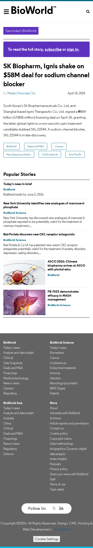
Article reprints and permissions (69, 423)
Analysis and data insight (18, 353)
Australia (8, 418)
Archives (55, 418)
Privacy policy (59, 469)
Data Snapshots (12, 363)
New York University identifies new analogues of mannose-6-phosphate (44, 205)
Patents (54, 393)
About (54, 408)
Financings (10, 373)
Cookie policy (59, 433)
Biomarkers (57, 353)
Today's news (11, 348)
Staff (52, 479)
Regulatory (10, 393)
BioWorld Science (14, 213)
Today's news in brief (17, 184)
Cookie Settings (46, 539)
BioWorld (11, 146)
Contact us (56, 428)
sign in (72, 49)
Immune (55, 373)
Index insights (58, 459)
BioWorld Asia (12, 403)
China (7, 423)
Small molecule (50, 154)
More (53, 403)
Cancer (54, 358)
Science (8, 454)
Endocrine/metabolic (63, 368)
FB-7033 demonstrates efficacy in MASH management (63, 295)
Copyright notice (61, 439)
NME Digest (57, 388)
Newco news (11, 383)
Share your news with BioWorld (69, 474)
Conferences (58, 363)
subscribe (53, 49)
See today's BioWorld (21, 31)
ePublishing (61, 529)
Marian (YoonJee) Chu (21, 93)
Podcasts (55, 464)
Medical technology (16, 378)
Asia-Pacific (75, 154)
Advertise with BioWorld (65, 413)
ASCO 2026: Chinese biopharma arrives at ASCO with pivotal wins (66, 265)
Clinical (8, 358)
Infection (55, 378)
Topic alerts (57, 489)
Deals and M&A (35, 146)
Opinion (8, 388)
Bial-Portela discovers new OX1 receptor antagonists (39, 234)
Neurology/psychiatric (18, 154)
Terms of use (57, 484)
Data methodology (61, 444)
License (59, 146)
